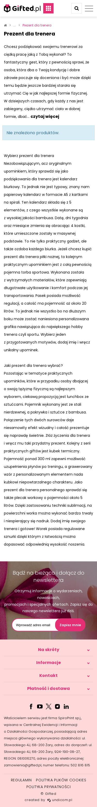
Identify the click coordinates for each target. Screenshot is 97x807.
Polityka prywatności (48, 786)
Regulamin (21, 780)
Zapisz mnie (70, 625)
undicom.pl (59, 799)
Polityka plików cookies (61, 780)
